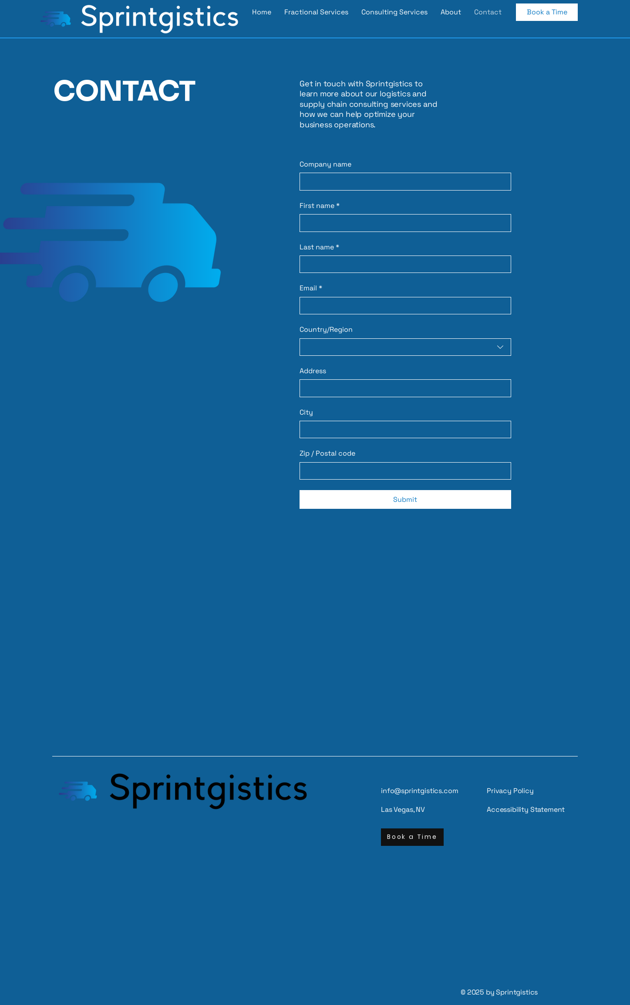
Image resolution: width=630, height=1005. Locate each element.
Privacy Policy (510, 790)
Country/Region (326, 329)
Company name (325, 164)
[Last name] (402, 264)
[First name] (402, 223)
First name (320, 206)
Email (311, 288)
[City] (402, 429)
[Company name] (402, 181)
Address (313, 370)
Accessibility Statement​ (526, 809)
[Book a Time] (547, 12)
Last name (319, 247)
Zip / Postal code (327, 453)
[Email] (402, 305)
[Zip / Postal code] (402, 471)
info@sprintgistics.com (419, 790)
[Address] (402, 388)
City (306, 412)
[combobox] (405, 347)
